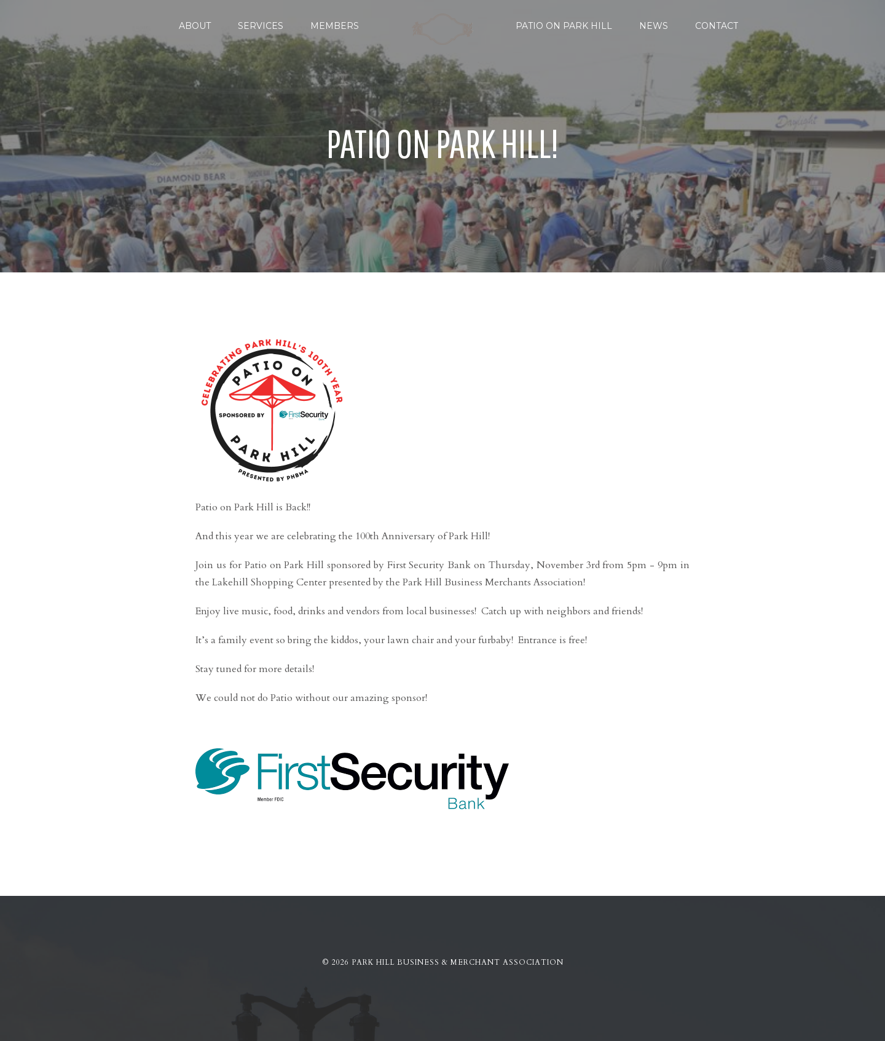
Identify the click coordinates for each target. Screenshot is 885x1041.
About (195, 25)
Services (260, 25)
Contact (716, 25)
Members (334, 25)
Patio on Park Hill (564, 25)
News (653, 25)
